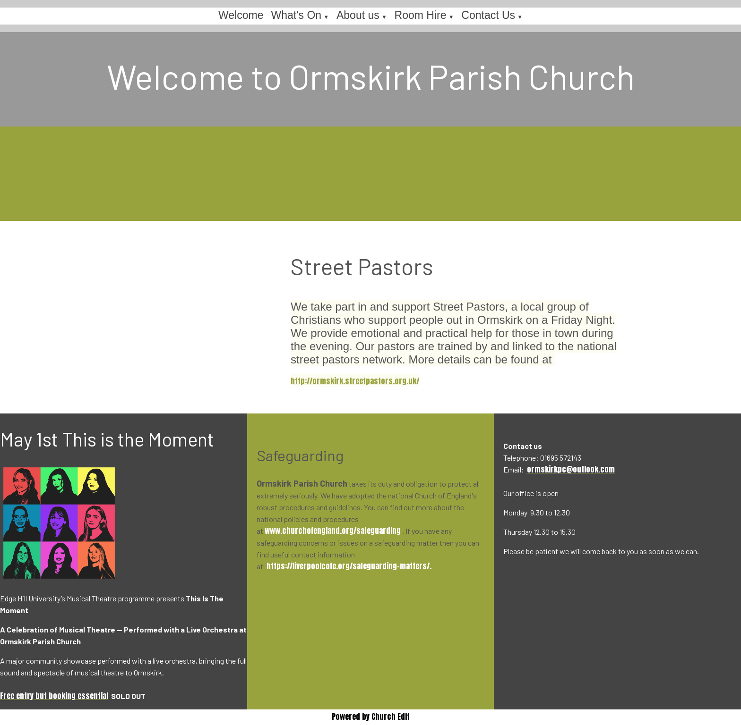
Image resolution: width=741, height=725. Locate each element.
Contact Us (488, 15)
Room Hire (421, 15)
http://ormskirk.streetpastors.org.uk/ (355, 381)
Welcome (240, 15)
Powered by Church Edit (371, 716)
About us (357, 15)
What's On (296, 15)
